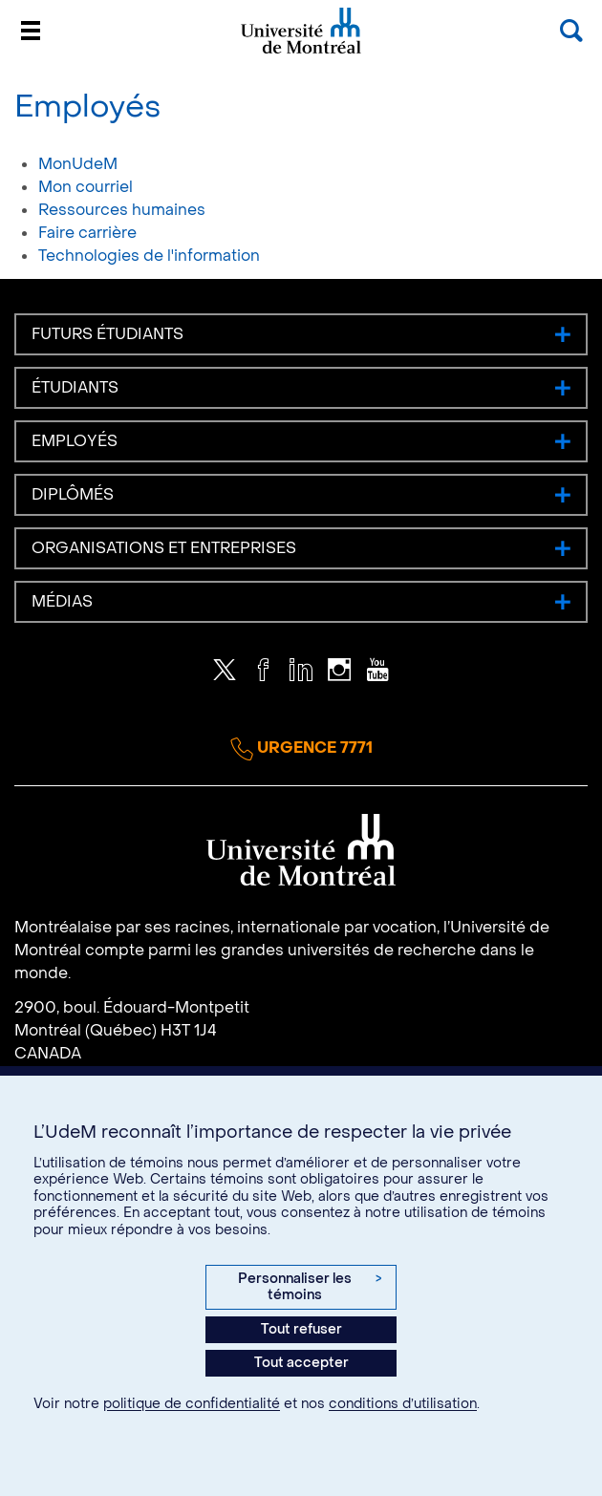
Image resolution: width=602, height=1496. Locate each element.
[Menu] (30, 30)
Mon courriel (85, 187)
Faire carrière (87, 233)
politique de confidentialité (191, 1404)
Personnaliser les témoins (309, 1287)
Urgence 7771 (301, 748)
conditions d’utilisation (403, 1404)
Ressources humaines (121, 210)
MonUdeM (78, 164)
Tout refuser (301, 1329)
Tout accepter (301, 1363)
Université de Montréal (301, 52)
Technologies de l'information (149, 256)
